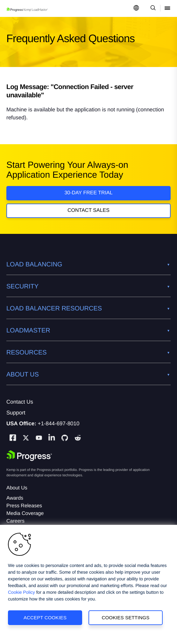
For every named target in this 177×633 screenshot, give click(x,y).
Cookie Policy (21, 592)
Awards (14, 498)
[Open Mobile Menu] (167, 8)
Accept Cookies (45, 617)
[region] (88, 579)
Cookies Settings (126, 617)
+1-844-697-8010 (59, 424)
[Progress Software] (29, 455)
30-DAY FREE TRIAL (88, 193)
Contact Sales (88, 210)
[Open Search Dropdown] (152, 8)
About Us (16, 488)
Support (15, 413)
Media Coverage (25, 513)
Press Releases (24, 506)
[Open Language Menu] (136, 8)
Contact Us (19, 402)
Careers (15, 521)
